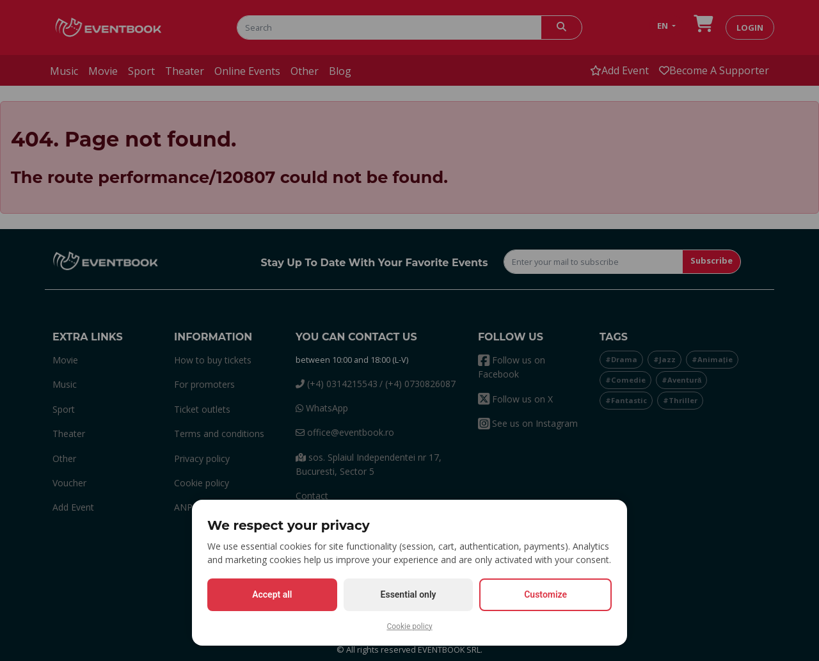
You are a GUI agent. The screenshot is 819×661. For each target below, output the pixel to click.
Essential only (408, 594)
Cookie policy (409, 626)
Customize (545, 594)
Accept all (272, 594)
